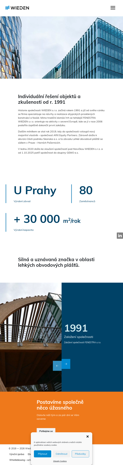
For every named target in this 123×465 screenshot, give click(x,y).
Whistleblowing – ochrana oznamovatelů (29, 460)
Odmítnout (61, 453)
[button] (87, 436)
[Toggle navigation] (113, 8)
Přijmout (42, 453)
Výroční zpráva (16, 454)
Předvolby (80, 453)
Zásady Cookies (60, 461)
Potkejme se (46, 431)
